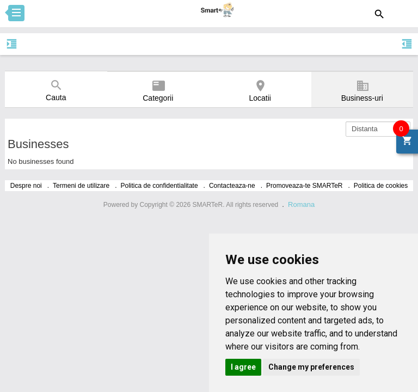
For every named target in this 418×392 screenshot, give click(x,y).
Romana (301, 204)
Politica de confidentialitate (159, 185)
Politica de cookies (381, 185)
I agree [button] (243, 367)
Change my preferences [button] (311, 367)
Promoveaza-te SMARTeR (304, 185)
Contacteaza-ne (232, 185)
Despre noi (26, 185)
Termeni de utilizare (81, 185)
